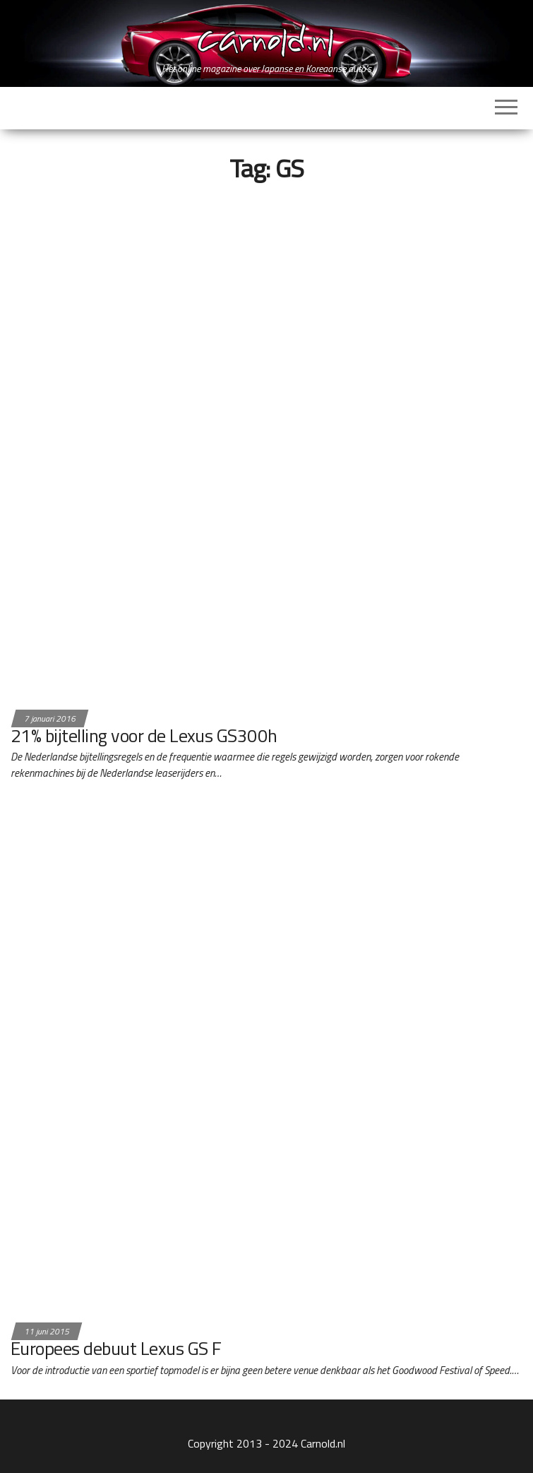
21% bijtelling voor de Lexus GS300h (144, 735)
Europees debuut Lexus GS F (116, 1348)
